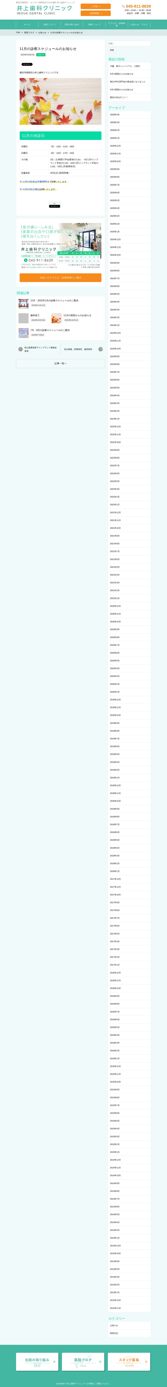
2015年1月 (115, 1152)
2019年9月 (115, 723)
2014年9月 (115, 1183)
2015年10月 (115, 1082)
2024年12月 (115, 239)
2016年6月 (115, 1019)
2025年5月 (115, 200)
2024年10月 (115, 255)
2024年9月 (115, 263)
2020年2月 (115, 684)
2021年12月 (115, 512)
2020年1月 (115, 692)
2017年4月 (115, 941)
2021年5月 (115, 567)
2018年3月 (115, 856)
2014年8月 (115, 1191)
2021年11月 (115, 520)
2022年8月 (115, 458)
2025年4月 (115, 208)
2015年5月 (115, 1121)
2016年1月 (115, 1058)
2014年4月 (115, 1222)
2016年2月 (115, 1050)
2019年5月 (115, 754)
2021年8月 (115, 543)
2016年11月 (115, 980)
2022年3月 (115, 489)
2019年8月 (115, 731)
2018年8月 (115, 817)
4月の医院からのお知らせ (121, 89)
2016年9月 (115, 996)
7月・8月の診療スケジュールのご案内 (50, 330)
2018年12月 (115, 785)
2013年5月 (115, 1269)
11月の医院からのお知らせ (77, 315)
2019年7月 (115, 738)
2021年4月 (115, 575)
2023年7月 (115, 372)
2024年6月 (115, 286)
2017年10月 (115, 895)
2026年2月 (115, 130)
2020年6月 (115, 653)
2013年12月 (115, 1245)
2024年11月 (115, 247)
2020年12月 (115, 606)
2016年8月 (115, 1004)
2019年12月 (115, 699)
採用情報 (94, 13)
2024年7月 (115, 278)
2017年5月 (115, 934)
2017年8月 (115, 910)
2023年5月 (115, 388)
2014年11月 (115, 1167)
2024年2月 (115, 317)
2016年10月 (115, 988)
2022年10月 (115, 442)
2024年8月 (115, 270)
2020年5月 (115, 660)
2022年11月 (115, 434)
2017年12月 (115, 879)
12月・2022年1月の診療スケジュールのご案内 (54, 300)
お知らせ (40, 55)
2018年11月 (115, 793)
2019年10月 (115, 715)
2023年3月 (115, 403)
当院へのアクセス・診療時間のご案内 (60, 277)
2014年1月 (115, 1238)
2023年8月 (115, 364)
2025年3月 (115, 216)
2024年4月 (115, 302)
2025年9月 (115, 169)
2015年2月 (115, 1144)
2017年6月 (115, 926)
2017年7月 (115, 918)
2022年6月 (115, 473)
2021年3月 (115, 582)
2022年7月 (115, 465)
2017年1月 (115, 965)
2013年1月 (115, 1292)
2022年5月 (115, 481)
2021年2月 (115, 590)
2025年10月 (115, 161)
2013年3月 (115, 1277)
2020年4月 (115, 668)
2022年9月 (115, 450)
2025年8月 (115, 177)
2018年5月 (115, 840)
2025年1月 (115, 231)
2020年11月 (115, 614)
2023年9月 (115, 356)
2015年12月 (115, 1066)
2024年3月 (115, 309)
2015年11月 (115, 1074)
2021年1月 (115, 598)
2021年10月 (115, 528)
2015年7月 (115, 1105)
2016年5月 (115, 1027)
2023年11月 (115, 341)
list (55, 204)
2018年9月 (115, 809)
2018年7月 (115, 824)
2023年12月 (115, 333)
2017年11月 (115, 887)
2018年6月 (115, 832)
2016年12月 (115, 973)
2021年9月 (115, 536)
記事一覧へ (61, 363)
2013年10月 (115, 1253)
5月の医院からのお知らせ (121, 74)
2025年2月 (115, 224)
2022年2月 (115, 497)
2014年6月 (115, 1206)
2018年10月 (115, 801)
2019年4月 (115, 762)
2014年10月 (115, 1175)
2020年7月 (115, 645)
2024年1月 (115, 325)
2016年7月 (115, 1012)
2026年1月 (115, 138)
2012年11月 (115, 1308)
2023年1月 (115, 419)
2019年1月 (115, 777)
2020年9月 (115, 629)
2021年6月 (115, 559)
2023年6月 (115, 380)
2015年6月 (115, 1113)
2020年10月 (115, 621)
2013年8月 (115, 1261)
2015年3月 (115, 1136)
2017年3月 (115, 949)
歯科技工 (35, 315)
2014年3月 (115, 1230)
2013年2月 (115, 1284)
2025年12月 (115, 146)
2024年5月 (115, 294)
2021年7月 (115, 551)
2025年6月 (115, 192)
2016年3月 (115, 1043)
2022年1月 (115, 504)
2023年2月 (115, 411)
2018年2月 (115, 863)
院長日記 (114, 1333)
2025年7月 (115, 185)
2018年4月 (115, 848)
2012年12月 (115, 1300)
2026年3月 (115, 122)
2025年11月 (115, 153)
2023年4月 (115, 395)
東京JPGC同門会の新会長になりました (127, 81)
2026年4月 (115, 114)
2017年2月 (115, 957)
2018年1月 (115, 871)
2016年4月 (115, 1035)
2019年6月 (115, 746)
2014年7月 (115, 1199)
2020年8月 (115, 637)
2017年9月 (115, 902)
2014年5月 (115, 1214)
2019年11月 (115, 707)
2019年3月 (115, 770)
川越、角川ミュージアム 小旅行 (125, 66)
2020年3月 (115, 676)
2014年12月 (115, 1160)
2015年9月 (115, 1089)
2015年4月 (115, 1128)
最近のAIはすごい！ (119, 97)
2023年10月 (115, 349)
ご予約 (94, 6)
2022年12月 (115, 426)
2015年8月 (115, 1097)
